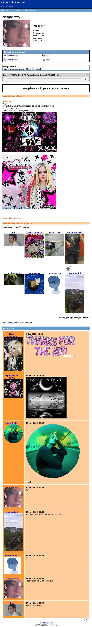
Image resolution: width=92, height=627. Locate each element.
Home (3, 10)
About (41, 623)
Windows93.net (51, 625)
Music (25, 10)
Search (32, 10)
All (8, 10)
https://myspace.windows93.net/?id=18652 (22, 69)
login (11, 323)
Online (19, 10)
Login (11, 6)
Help (46, 623)
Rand (13, 10)
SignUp (4, 6)
